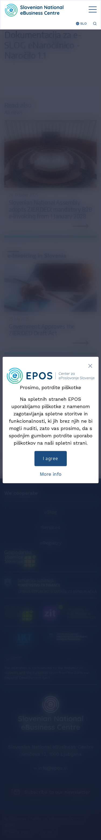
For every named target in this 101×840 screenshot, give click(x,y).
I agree (50, 458)
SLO (81, 23)
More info (50, 474)
